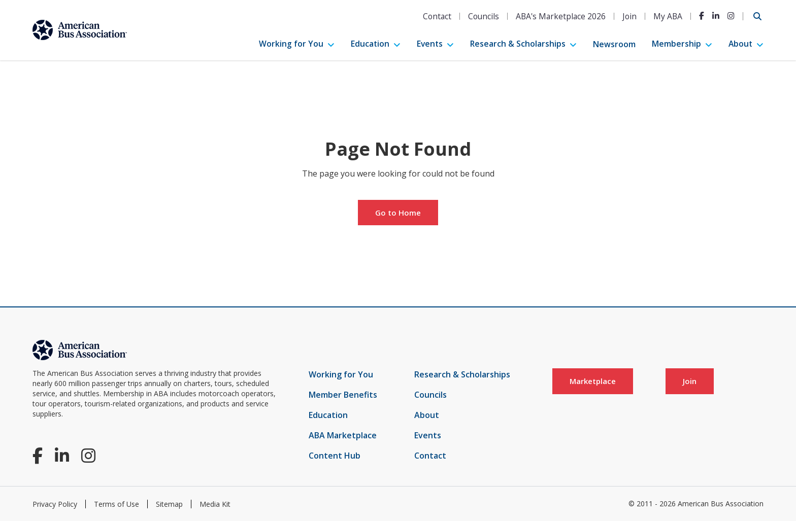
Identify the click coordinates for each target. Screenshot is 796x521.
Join (629, 16)
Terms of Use (116, 504)
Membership (676, 43)
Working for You (291, 43)
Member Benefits (343, 394)
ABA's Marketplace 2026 (561, 16)
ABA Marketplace (343, 435)
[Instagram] (731, 15)
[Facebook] (701, 15)
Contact (437, 16)
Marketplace (593, 381)
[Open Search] (757, 16)
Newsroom (614, 44)
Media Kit (215, 504)
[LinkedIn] (715, 15)
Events (430, 43)
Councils (483, 16)
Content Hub (334, 455)
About (740, 43)
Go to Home (398, 212)
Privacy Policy (54, 504)
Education (370, 43)
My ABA (667, 16)
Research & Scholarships (518, 43)
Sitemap (169, 504)
